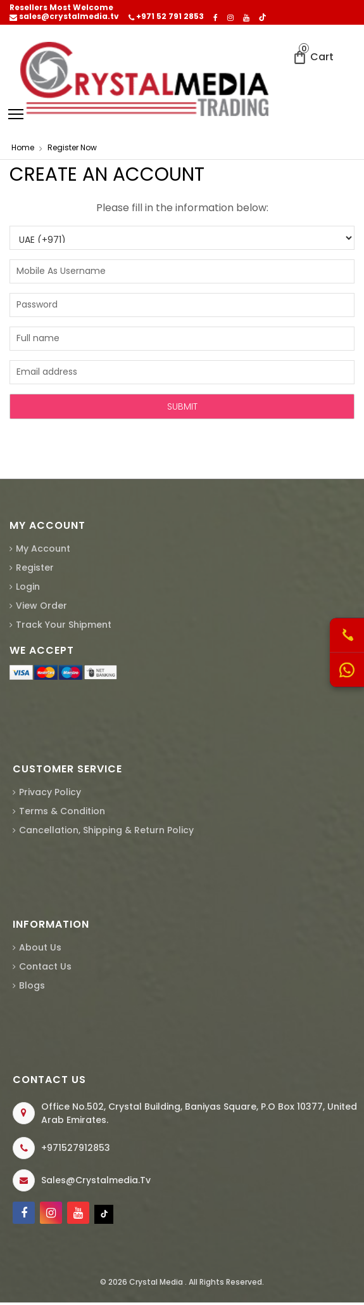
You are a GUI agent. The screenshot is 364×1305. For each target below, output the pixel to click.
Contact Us (45, 966)
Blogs (32, 985)
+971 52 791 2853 (166, 17)
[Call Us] (347, 635)
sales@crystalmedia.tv (64, 17)
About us (40, 947)
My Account (43, 548)
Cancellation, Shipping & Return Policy (106, 830)
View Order (41, 605)
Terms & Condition (62, 811)
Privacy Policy (50, 792)
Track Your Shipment (63, 624)
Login (28, 586)
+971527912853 (75, 1147)
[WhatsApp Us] (347, 670)
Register (35, 567)
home (22, 147)
